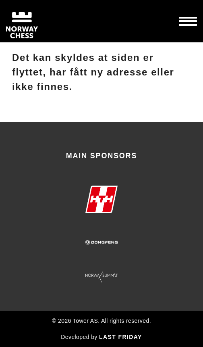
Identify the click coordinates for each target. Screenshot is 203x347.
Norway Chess (36, 21)
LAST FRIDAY (120, 337)
